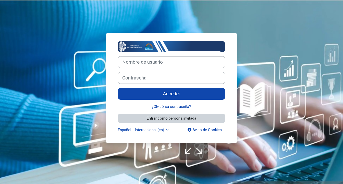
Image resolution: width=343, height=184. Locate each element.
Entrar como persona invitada (171, 118)
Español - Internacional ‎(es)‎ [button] (141, 130)
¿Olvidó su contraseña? (171, 106)
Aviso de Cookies (205, 130)
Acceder (171, 94)
